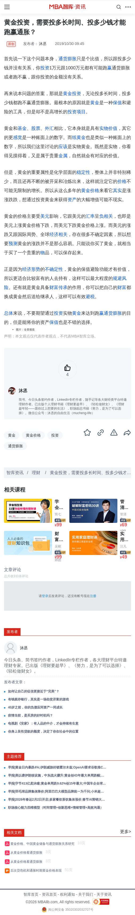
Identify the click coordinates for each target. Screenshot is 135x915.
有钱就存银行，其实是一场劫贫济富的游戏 (38, 699)
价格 (121, 181)
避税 (90, 296)
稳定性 (83, 172)
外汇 (49, 128)
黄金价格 (90, 190)
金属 (63, 155)
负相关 (106, 216)
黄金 (94, 102)
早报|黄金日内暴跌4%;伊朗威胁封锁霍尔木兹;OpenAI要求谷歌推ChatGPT (57, 767)
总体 (8, 313)
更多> (125, 831)
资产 (72, 199)
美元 (44, 216)
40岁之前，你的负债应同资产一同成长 (35, 707)
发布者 (12, 631)
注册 (93, 596)
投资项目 (77, 111)
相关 (63, 234)
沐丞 (43, 44)
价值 (112, 128)
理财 (36, 472)
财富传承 (58, 287)
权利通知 (67, 894)
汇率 (90, 216)
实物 (103, 128)
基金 (22, 128)
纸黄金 (79, 137)
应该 (63, 146)
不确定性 (54, 269)
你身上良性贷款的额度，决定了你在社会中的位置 (43, 731)
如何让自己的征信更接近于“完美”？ (33, 691)
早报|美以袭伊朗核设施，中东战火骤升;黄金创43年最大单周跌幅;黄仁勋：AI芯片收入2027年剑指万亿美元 (57, 775)
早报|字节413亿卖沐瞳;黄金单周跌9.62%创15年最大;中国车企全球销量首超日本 (57, 783)
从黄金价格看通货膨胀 (27, 852)
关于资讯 (104, 894)
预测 (13, 243)
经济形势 (31, 269)
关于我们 (85, 894)
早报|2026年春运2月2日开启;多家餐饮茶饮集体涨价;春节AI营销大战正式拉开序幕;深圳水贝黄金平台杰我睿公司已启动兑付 (57, 799)
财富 (121, 287)
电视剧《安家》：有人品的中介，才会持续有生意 (43, 723)
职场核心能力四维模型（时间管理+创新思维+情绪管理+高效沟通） (55, 807)
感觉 (17, 137)
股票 (35, 128)
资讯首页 (49, 894)
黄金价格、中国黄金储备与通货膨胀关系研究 (43, 844)
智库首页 (30, 894)
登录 (45, 596)
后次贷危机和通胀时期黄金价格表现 (36, 870)
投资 (44, 67)
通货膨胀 (67, 58)
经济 (53, 234)
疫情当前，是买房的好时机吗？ (30, 715)
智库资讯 (14, 472)
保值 (117, 102)
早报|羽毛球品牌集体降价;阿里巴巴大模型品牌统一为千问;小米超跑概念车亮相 (57, 791)
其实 (117, 190)
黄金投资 (72, 93)
